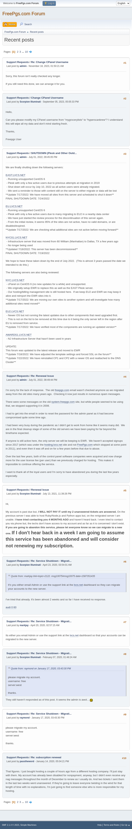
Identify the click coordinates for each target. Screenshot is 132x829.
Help (99, 825)
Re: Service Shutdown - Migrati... (51, 560)
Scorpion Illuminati (30, 101)
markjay (24, 625)
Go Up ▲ (125, 825)
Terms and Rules (112, 825)
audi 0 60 (11, 607)
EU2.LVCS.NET (15, 311)
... (23, 51)
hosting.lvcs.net (53, 444)
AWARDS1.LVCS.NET (19, 334)
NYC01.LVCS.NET (16, 237)
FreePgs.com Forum (23, 13)
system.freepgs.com (63, 401)
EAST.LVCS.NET (15, 175)
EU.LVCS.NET (14, 206)
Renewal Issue (40, 489)
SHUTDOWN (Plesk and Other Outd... (54, 153)
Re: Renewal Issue (42, 375)
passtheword (27, 761)
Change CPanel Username (47, 97)
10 (26, 51)
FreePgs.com (85, 444)
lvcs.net (78, 584)
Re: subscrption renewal (46, 757)
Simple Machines (28, 825)
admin (23, 66)
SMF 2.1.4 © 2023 (10, 825)
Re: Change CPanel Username (49, 62)
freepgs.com (62, 390)
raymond (25, 717)
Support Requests (17, 62)
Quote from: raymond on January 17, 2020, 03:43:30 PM (41, 668)
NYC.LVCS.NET (15, 280)
